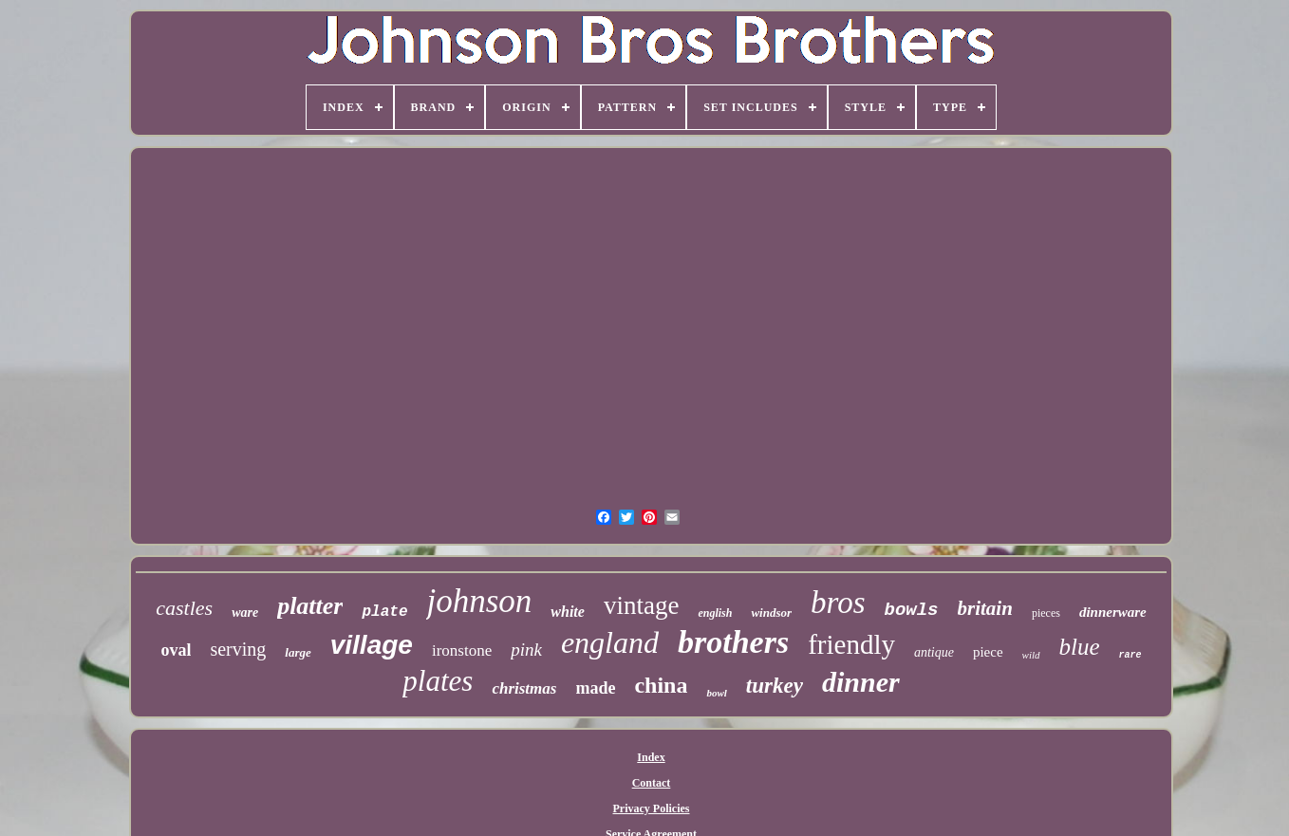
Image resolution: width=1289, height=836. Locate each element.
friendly (851, 644)
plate (384, 612)
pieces (1046, 613)
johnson (479, 601)
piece (988, 652)
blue (1079, 647)
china (660, 685)
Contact (651, 783)
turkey (774, 685)
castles (184, 608)
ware (245, 612)
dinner (861, 681)
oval (175, 650)
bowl (716, 692)
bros (838, 602)
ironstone (462, 650)
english (715, 613)
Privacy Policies (651, 808)
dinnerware (1113, 612)
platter (310, 606)
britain (985, 608)
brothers (733, 642)
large (297, 652)
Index (650, 757)
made (595, 687)
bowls (912, 610)
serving (238, 649)
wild (1031, 654)
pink (526, 650)
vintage (641, 605)
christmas (524, 688)
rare (1130, 655)
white (568, 612)
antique (934, 652)
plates (437, 680)
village (371, 645)
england (610, 642)
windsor (771, 612)
